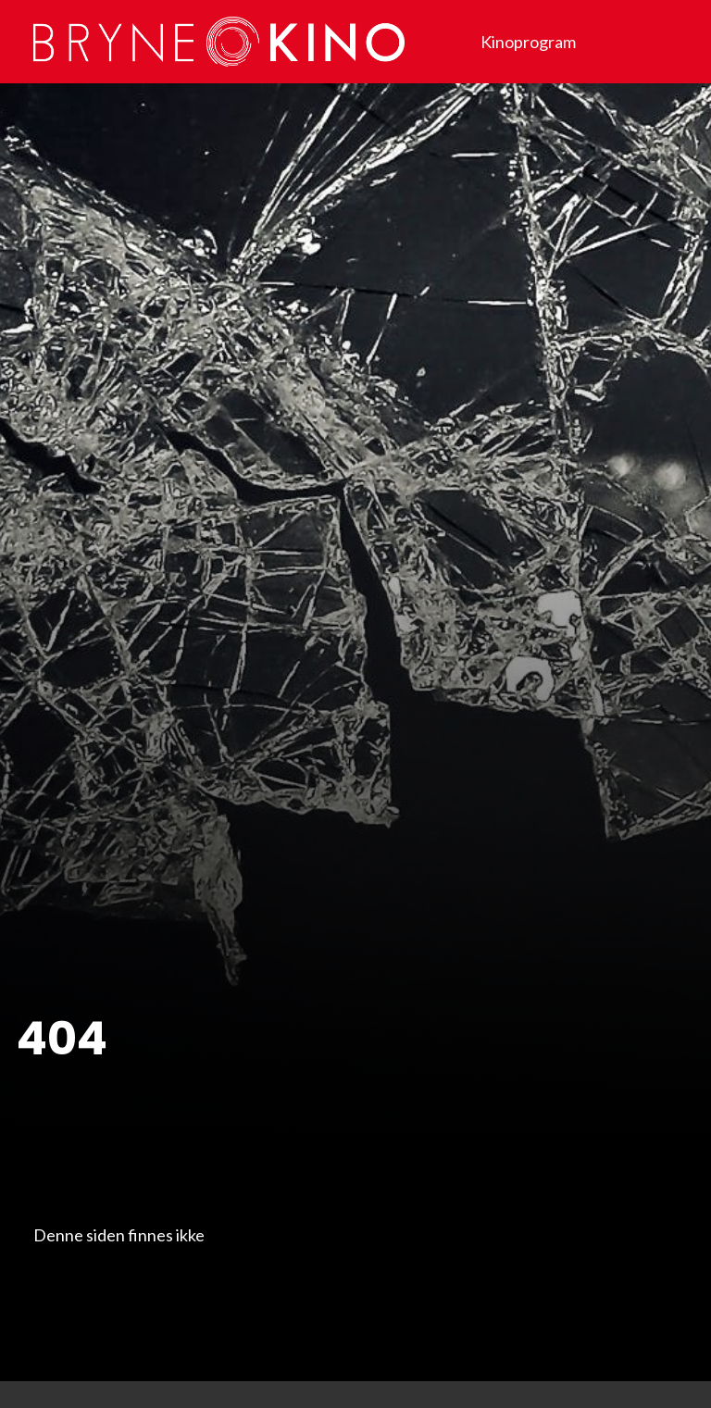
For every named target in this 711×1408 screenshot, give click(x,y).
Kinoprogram (528, 41)
